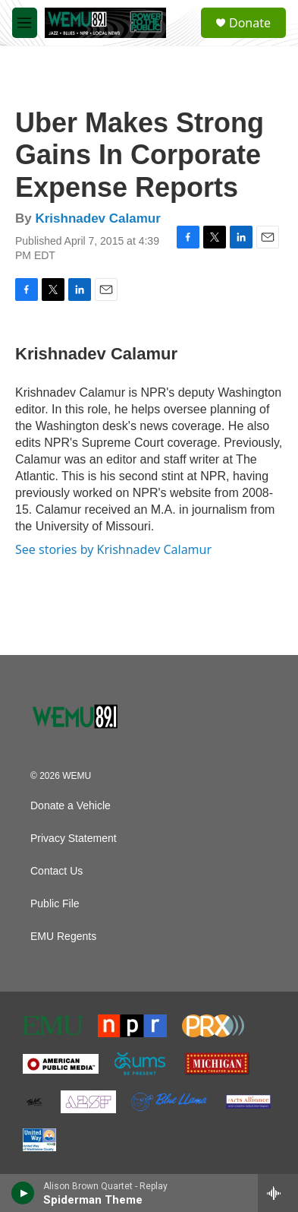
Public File (55, 904)
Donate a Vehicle (70, 806)
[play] (23, 1193)
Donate (250, 23)
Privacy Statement (73, 838)
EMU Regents (63, 936)
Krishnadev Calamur (97, 218)
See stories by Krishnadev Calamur (113, 549)
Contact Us (56, 871)
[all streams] (278, 1193)
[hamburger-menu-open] (24, 23)
